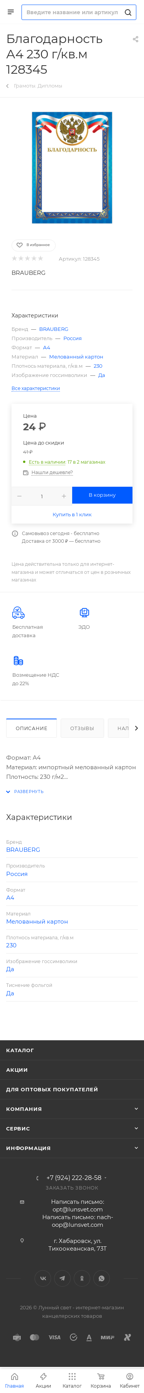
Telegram (62, 1278)
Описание (31, 728)
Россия (72, 338)
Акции (17, 1070)
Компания (24, 1109)
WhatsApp (101, 1278)
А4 (46, 347)
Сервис (18, 1128)
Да (101, 375)
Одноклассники (82, 1278)
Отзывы (82, 728)
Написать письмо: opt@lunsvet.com (77, 1205)
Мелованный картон (76, 357)
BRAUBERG (29, 272)
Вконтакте (43, 1278)
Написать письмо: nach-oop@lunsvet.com (77, 1220)
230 (98, 366)
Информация (28, 1148)
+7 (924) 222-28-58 (73, 1178)
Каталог (20, 1050)
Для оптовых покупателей (52, 1089)
